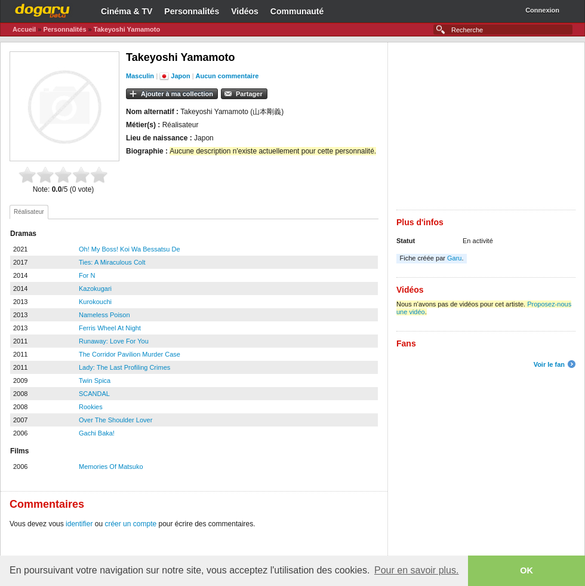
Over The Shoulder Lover (115, 420)
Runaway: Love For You (114, 341)
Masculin (140, 75)
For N (87, 275)
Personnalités (191, 11)
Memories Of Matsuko (111, 466)
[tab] (29, 212)
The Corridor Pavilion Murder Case (129, 354)
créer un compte (130, 524)
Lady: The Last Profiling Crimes (124, 367)
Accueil (24, 29)
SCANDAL (94, 393)
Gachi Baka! (97, 433)
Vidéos (244, 11)
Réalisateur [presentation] (29, 211)
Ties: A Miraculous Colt (112, 262)
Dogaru (42, 9)
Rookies (91, 406)
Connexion (542, 10)
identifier (79, 524)
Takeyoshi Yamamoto (127, 29)
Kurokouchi (95, 301)
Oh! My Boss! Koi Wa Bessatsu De (129, 249)
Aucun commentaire (227, 75)
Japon (180, 75)
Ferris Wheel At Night (110, 328)
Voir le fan (549, 364)
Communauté (297, 11)
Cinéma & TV (126, 11)
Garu (454, 258)
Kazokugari (95, 288)
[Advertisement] (485, 126)
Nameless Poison (104, 314)
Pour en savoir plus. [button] (416, 570)
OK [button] (526, 570)
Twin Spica (94, 380)
